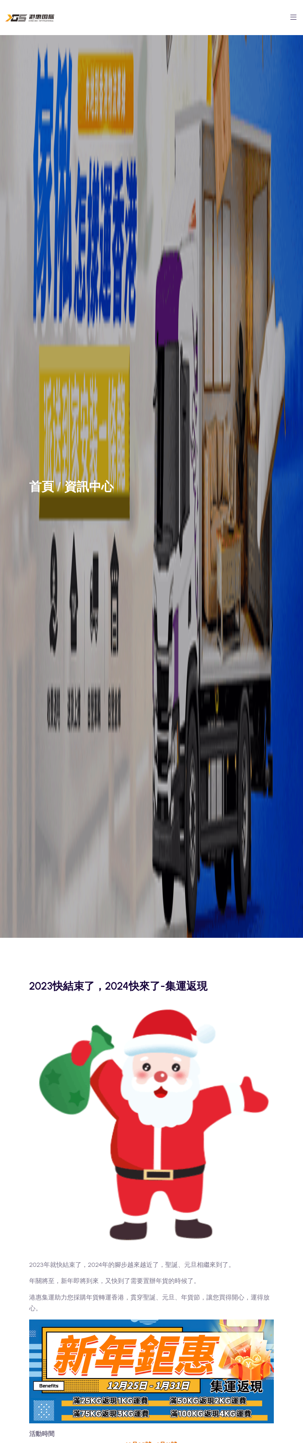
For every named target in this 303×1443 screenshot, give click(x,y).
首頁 (41, 486)
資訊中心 (89, 486)
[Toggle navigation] (293, 19)
